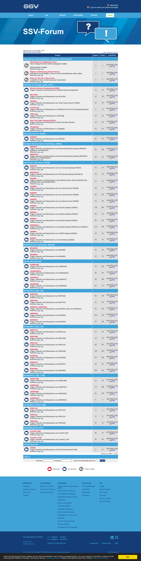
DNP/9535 (34, 320)
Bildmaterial (86, 492)
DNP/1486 (34, 336)
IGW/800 (33, 186)
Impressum (94, 543)
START (30, 15)
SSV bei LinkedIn (105, 498)
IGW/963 (33, 232)
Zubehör (26, 495)
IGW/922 (33, 206)
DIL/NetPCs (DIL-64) (33, 327)
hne (111, 139)
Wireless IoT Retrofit (47, 486)
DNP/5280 (34, 356)
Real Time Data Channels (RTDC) (43, 120)
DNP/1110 (34, 330)
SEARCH (62, 15)
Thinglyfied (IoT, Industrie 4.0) (68, 515)
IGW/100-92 (34, 172)
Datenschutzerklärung (69, 558)
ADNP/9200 (34, 392)
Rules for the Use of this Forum (42, 78)
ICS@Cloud (34, 108)
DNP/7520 (34, 301)
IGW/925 (33, 212)
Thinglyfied (34, 127)
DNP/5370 (34, 362)
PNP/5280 (34, 421)
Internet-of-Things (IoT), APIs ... (39, 85)
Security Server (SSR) (34, 134)
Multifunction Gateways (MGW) (39, 245)
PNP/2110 (34, 415)
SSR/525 (33, 137)
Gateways (26, 486)
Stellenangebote (105, 489)
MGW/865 (34, 248)
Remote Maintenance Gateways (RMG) (42, 144)
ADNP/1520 (34, 385)
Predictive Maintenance (65, 509)
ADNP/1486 (34, 379)
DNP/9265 (34, 313)
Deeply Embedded (29, 489)
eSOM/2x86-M (35, 271)
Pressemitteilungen (88, 486)
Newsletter (85, 489)
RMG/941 (33, 147)
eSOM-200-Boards (32, 261)
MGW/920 (34, 255)
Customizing (45, 483)
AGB (116, 543)
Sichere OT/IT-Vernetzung (66, 491)
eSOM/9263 (34, 284)
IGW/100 (33, 166)
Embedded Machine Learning (68, 497)
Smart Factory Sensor (47, 489)
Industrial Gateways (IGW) (36, 163)
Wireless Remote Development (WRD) (45, 88)
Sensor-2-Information (65, 503)
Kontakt (102, 486)
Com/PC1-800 (35, 431)
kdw (42, 69)
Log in (110, 15)
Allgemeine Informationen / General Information (47, 59)
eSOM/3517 (34, 278)
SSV (101, 483)
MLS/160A (34, 95)
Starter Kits (26, 492)
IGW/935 (33, 219)
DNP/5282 (34, 294)
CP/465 (33, 448)
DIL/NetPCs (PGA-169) (34, 405)
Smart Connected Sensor (66, 512)
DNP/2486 (34, 349)
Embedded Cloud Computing (67, 527)
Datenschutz (106, 543)
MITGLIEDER (78, 15)
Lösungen (62, 483)
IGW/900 (33, 193)
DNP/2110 (34, 343)
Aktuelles (86, 483)
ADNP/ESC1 (34, 398)
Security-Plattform (64, 524)
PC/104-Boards (31, 444)
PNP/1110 (34, 408)
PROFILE (94, 15)
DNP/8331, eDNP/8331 (38, 307)
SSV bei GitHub (105, 501)
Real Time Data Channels (66, 521)
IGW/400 (33, 178)
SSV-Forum (103, 492)
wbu (38, 69)
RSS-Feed (85, 495)
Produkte (27, 483)
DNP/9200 (34, 369)
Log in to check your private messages (102, 7)
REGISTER (112, 5)
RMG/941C (34, 154)
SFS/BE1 (33, 101)
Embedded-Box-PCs (33, 428)
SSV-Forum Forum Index (32, 52)
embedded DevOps (46, 492)
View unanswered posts (110, 52)
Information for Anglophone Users (43, 62)
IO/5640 (33, 238)
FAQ (46, 15)
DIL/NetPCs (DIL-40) (33, 291)
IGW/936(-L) (34, 225)
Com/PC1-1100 (36, 438)
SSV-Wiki (103, 495)
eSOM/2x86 (34, 265)
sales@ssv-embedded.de (57, 543)
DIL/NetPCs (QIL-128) (34, 375)
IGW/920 (33, 199)
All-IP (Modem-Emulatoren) (67, 494)
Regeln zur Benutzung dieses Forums (45, 72)
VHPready (34, 114)
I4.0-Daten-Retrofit (64, 506)
